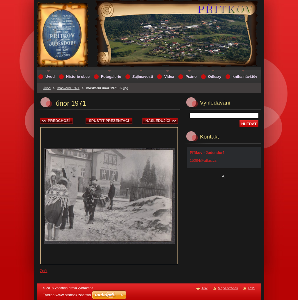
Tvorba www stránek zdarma (67, 295)
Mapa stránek (228, 288)
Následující (161, 120)
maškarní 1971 (68, 88)
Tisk (204, 288)
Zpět (43, 271)
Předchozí (56, 120)
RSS (251, 288)
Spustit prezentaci (109, 120)
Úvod (47, 88)
